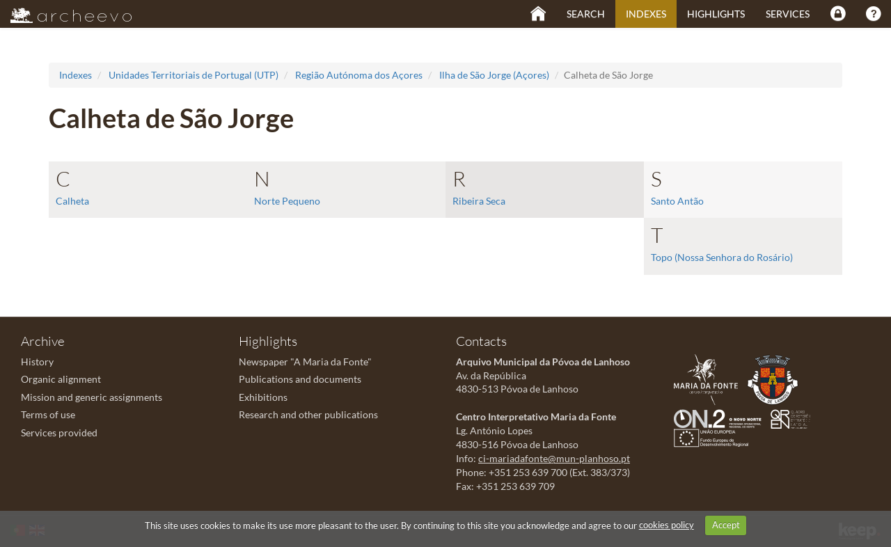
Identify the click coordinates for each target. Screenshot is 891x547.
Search (586, 13)
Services (788, 13)
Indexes (646, 13)
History (37, 361)
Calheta (72, 201)
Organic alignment (61, 379)
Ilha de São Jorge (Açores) (494, 75)
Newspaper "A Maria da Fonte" (305, 361)
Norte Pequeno (287, 201)
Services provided (59, 432)
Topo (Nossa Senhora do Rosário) (722, 257)
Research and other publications (308, 414)
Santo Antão (677, 201)
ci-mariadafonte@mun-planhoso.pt (554, 458)
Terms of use (48, 414)
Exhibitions (263, 397)
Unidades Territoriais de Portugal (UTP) (193, 75)
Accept (726, 524)
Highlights (716, 13)
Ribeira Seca (478, 201)
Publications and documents (300, 379)
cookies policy (666, 524)
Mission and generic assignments (91, 397)
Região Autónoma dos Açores (359, 75)
